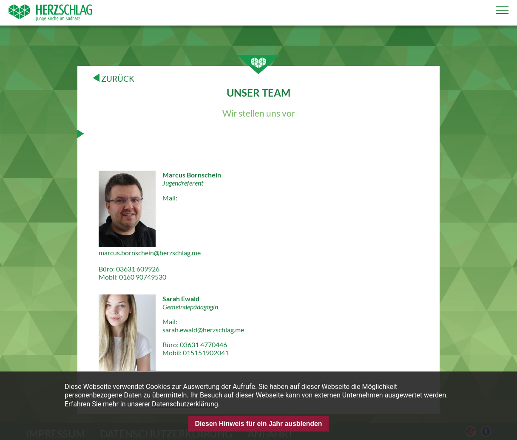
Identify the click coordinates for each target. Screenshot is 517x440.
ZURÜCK (113, 78)
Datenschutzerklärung (185, 404)
